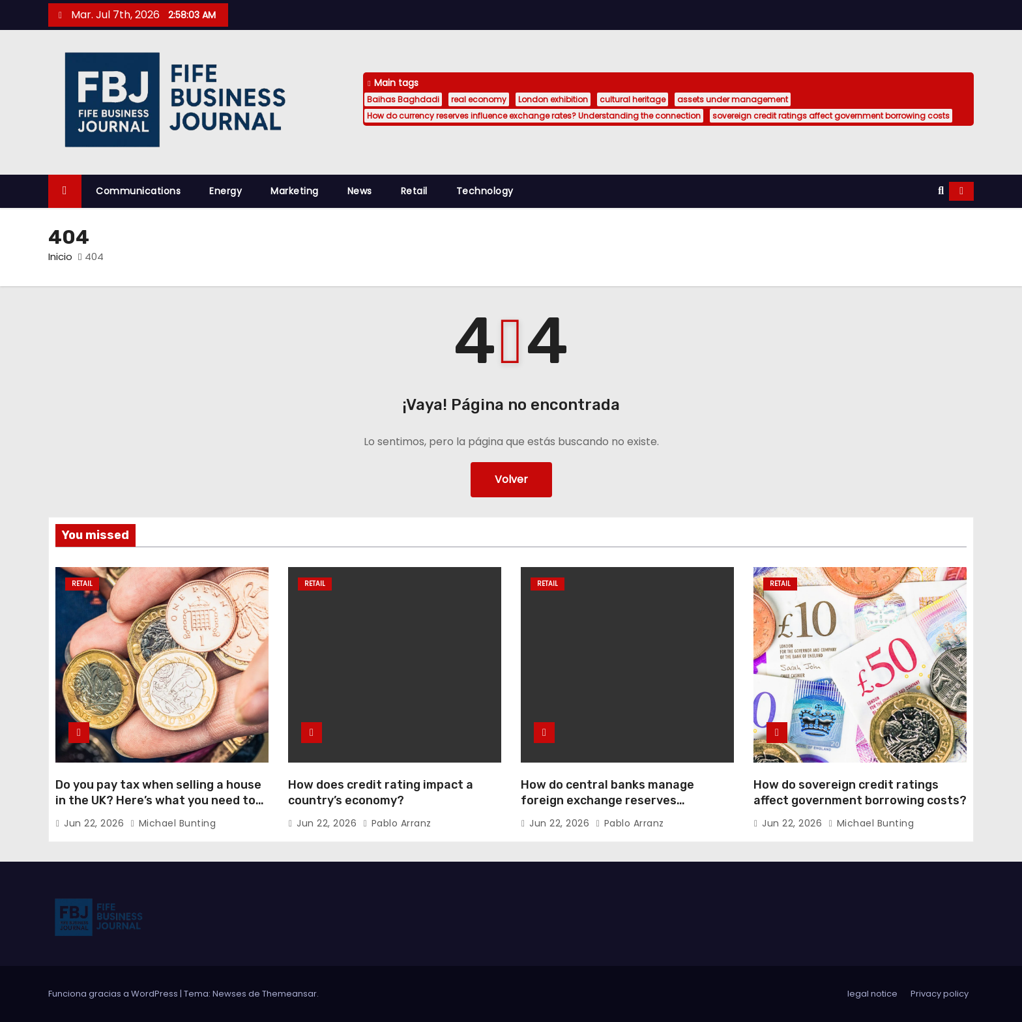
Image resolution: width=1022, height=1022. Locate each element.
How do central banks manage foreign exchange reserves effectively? (607, 800)
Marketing (294, 190)
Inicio (60, 256)
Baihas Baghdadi (403, 99)
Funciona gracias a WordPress (114, 993)
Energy (225, 190)
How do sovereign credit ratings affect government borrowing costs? (860, 793)
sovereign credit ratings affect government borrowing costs (831, 115)
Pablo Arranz (397, 823)
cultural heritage (632, 99)
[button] (941, 190)
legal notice (872, 993)
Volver (511, 479)
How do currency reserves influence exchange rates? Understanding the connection (534, 115)
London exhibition (553, 99)
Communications (138, 190)
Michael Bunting (173, 823)
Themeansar (289, 993)
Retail (414, 190)
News (359, 190)
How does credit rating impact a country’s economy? (380, 793)
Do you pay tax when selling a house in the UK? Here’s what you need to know (158, 800)
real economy (478, 99)
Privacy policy (940, 993)
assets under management (732, 99)
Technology (485, 190)
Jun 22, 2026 (95, 823)
